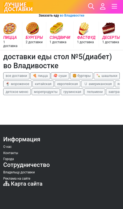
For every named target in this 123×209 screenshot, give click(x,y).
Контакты (10, 153)
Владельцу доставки (19, 172)
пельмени (95, 92)
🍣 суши (60, 76)
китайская (43, 84)
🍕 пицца (40, 76)
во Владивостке (72, 15)
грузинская (72, 92)
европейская (67, 84)
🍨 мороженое (17, 84)
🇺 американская (98, 84)
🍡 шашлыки (106, 76)
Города (8, 159)
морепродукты (46, 92)
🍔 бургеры (81, 76)
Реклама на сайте (16, 178)
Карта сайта (22, 183)
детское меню (17, 92)
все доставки (16, 76)
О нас (7, 147)
